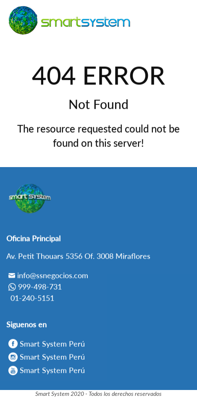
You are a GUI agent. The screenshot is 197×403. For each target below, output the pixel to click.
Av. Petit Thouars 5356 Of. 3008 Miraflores (78, 257)
